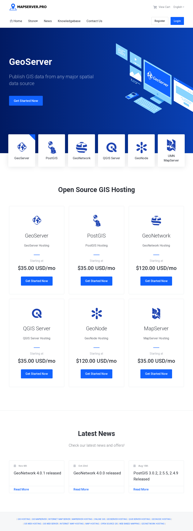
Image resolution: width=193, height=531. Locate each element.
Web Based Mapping (129, 524)
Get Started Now (22, 101)
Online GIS (99, 519)
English (179, 6)
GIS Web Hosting (32, 524)
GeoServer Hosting (117, 519)
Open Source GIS (109, 524)
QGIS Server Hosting (139, 519)
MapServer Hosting (82, 519)
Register (160, 20)
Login (177, 20)
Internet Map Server (59, 519)
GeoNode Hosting (161, 519)
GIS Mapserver (39, 519)
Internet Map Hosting (72, 524)
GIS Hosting (24, 519)
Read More (21, 489)
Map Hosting (92, 524)
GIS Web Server (50, 524)
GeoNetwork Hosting (153, 524)
